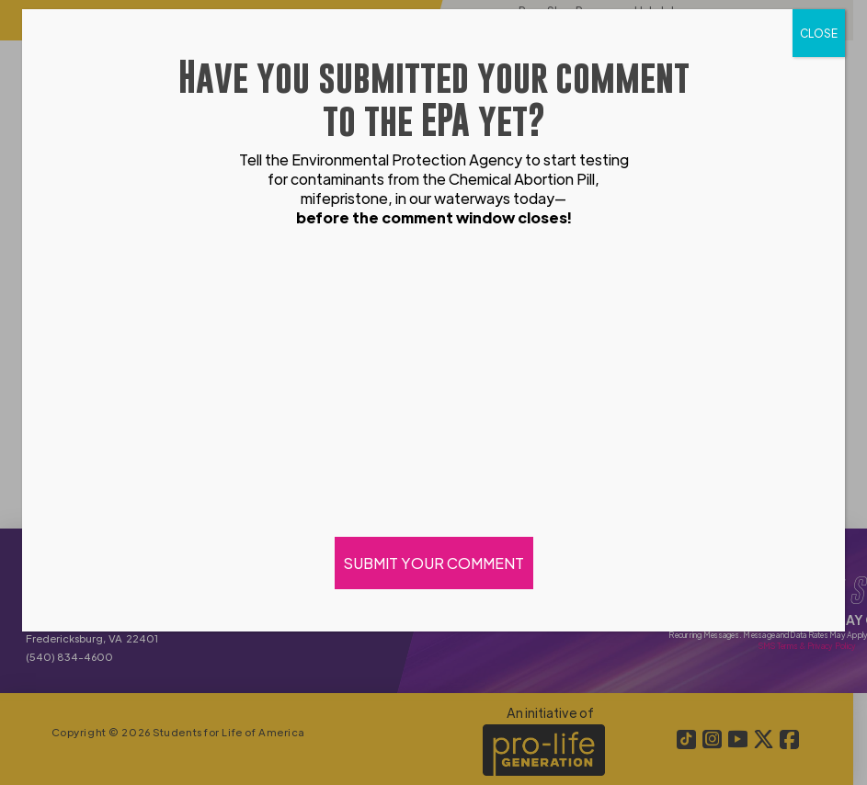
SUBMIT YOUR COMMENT (434, 563)
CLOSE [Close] (819, 33)
